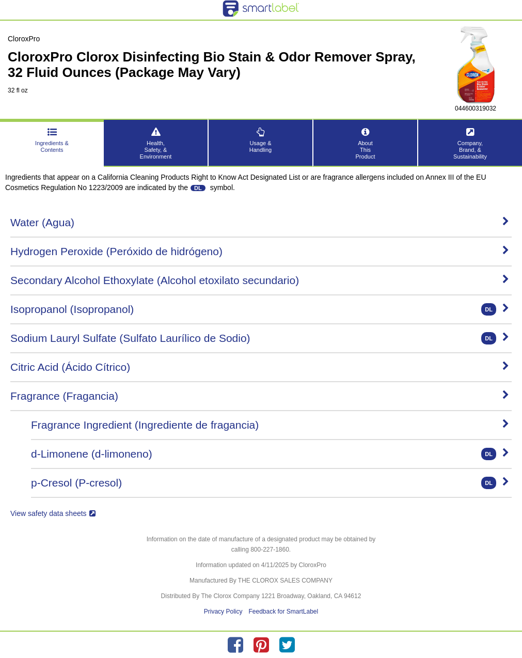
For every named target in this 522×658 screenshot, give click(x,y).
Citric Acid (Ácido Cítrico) (259, 367)
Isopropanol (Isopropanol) (259, 309)
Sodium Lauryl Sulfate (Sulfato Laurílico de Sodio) (259, 338)
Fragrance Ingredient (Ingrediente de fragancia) (270, 425)
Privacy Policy (223, 611)
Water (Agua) (259, 222)
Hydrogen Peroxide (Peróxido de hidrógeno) (259, 251)
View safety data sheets (53, 513)
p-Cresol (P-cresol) (270, 483)
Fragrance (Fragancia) (259, 396)
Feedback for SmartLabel (283, 611)
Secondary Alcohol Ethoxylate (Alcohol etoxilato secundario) (259, 280)
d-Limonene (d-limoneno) (270, 454)
